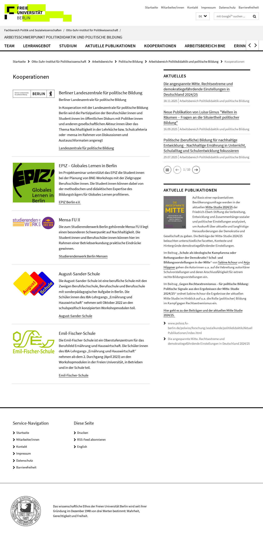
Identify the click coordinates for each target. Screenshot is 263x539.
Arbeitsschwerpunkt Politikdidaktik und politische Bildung (63, 37)
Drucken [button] (82, 433)
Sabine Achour (227, 262)
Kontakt (192, 7)
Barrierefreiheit (249, 7)
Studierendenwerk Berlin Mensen (83, 256)
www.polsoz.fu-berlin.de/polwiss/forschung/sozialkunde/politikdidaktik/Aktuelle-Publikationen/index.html (211, 328)
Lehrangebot (37, 45)
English (82, 446)
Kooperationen (160, 45)
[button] (203, 16)
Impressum (208, 7)
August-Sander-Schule (75, 315)
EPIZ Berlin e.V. (70, 202)
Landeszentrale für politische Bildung (86, 148)
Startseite (151, 7)
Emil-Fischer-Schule (73, 375)
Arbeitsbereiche (102, 61)
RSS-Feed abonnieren (91, 439)
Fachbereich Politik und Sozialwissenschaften (34, 30)
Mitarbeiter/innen (172, 7)
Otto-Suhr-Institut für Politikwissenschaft (93, 30)
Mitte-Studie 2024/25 (219, 207)
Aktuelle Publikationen (110, 45)
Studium (68, 45)
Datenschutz (227, 7)
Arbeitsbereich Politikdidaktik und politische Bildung (184, 61)
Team (9, 45)
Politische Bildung (131, 61)
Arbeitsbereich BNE (205, 45)
